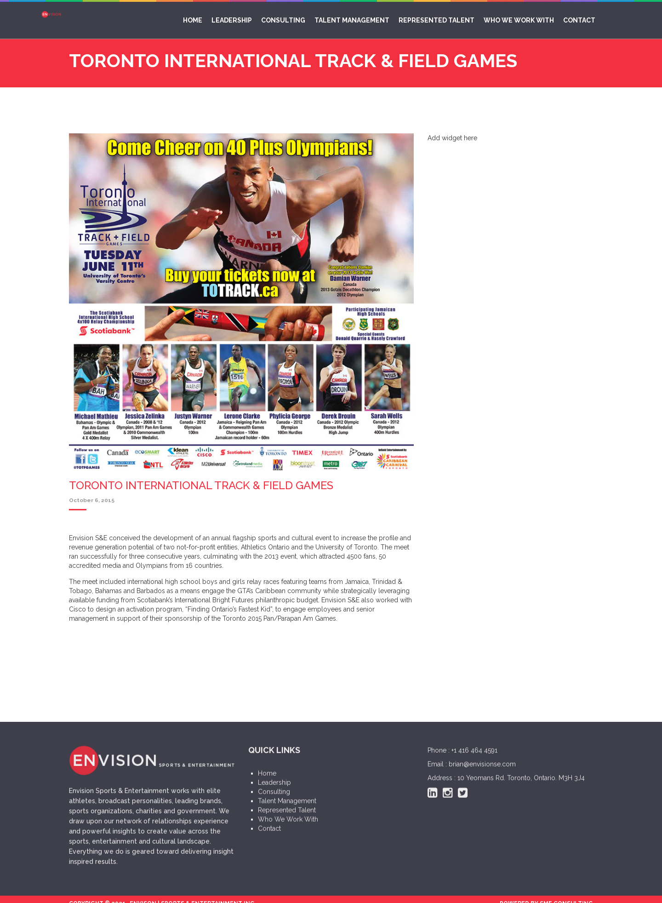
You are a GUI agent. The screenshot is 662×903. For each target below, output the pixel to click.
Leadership (231, 20)
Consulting (283, 20)
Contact (579, 20)
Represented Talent (436, 20)
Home (192, 20)
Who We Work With (519, 20)
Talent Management (351, 20)
